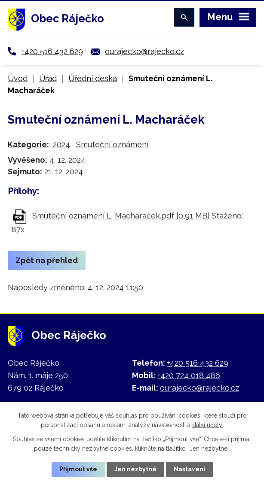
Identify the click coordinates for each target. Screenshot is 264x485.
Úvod (18, 78)
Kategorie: (28, 144)
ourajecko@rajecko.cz (144, 51)
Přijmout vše (78, 469)
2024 (61, 144)
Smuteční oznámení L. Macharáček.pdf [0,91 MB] (120, 215)
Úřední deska (92, 78)
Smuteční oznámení (112, 144)
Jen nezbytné (135, 469)
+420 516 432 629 (52, 51)
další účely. (207, 424)
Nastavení (189, 469)
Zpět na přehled (46, 260)
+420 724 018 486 (188, 375)
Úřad (48, 78)
